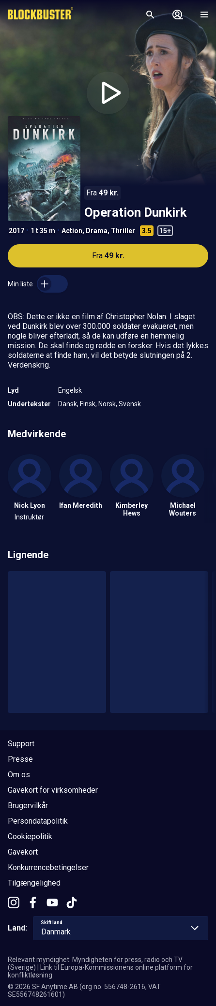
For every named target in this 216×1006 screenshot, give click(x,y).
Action (72, 231)
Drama (97, 231)
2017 (16, 231)
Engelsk (70, 390)
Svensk (130, 404)
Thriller (123, 231)
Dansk (67, 404)
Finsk (87, 404)
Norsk (107, 404)
